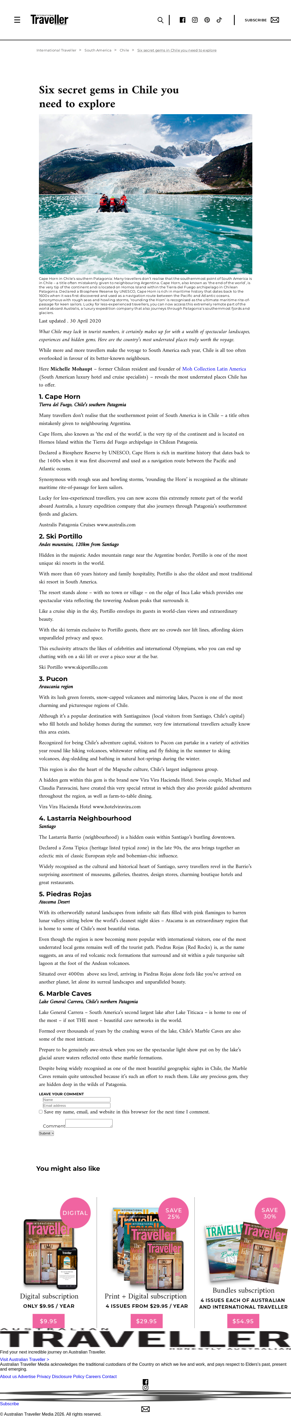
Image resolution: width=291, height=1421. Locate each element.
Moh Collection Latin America (214, 369)
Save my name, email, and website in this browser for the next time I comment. (127, 1112)
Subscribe (262, 20)
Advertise (27, 1378)
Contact (109, 1378)
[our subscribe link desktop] (145, 1264)
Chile (124, 50)
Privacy (44, 1378)
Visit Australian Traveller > (24, 1361)
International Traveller (57, 50)
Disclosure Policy (68, 1378)
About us (8, 1378)
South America (98, 50)
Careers (93, 1378)
